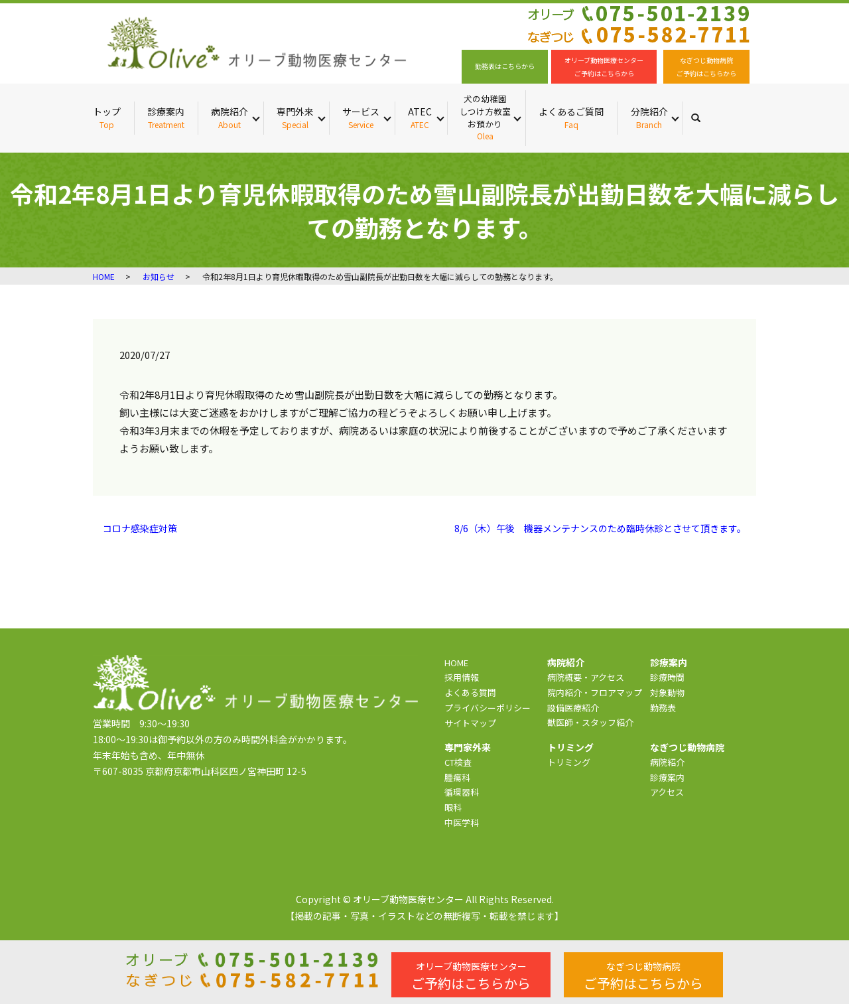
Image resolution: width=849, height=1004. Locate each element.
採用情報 (461, 677)
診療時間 (667, 677)
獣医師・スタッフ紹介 (590, 722)
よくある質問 (470, 692)
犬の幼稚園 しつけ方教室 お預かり (485, 117)
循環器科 (461, 792)
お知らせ (158, 276)
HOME (104, 276)
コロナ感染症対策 (140, 528)
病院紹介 (229, 118)
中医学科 (461, 822)
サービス (360, 118)
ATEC (420, 118)
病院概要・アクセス (585, 677)
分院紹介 (649, 118)
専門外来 (295, 118)
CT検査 (458, 762)
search (702, 117)
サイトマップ (470, 723)
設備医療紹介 (573, 707)
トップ (107, 118)
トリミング (568, 762)
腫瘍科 (457, 777)
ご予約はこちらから (471, 976)
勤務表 (663, 707)
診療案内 (165, 118)
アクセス (667, 792)
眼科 (453, 807)
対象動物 (667, 692)
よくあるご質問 (571, 118)
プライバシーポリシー (487, 707)
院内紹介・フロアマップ (594, 692)
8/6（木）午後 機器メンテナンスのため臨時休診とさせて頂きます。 (600, 528)
